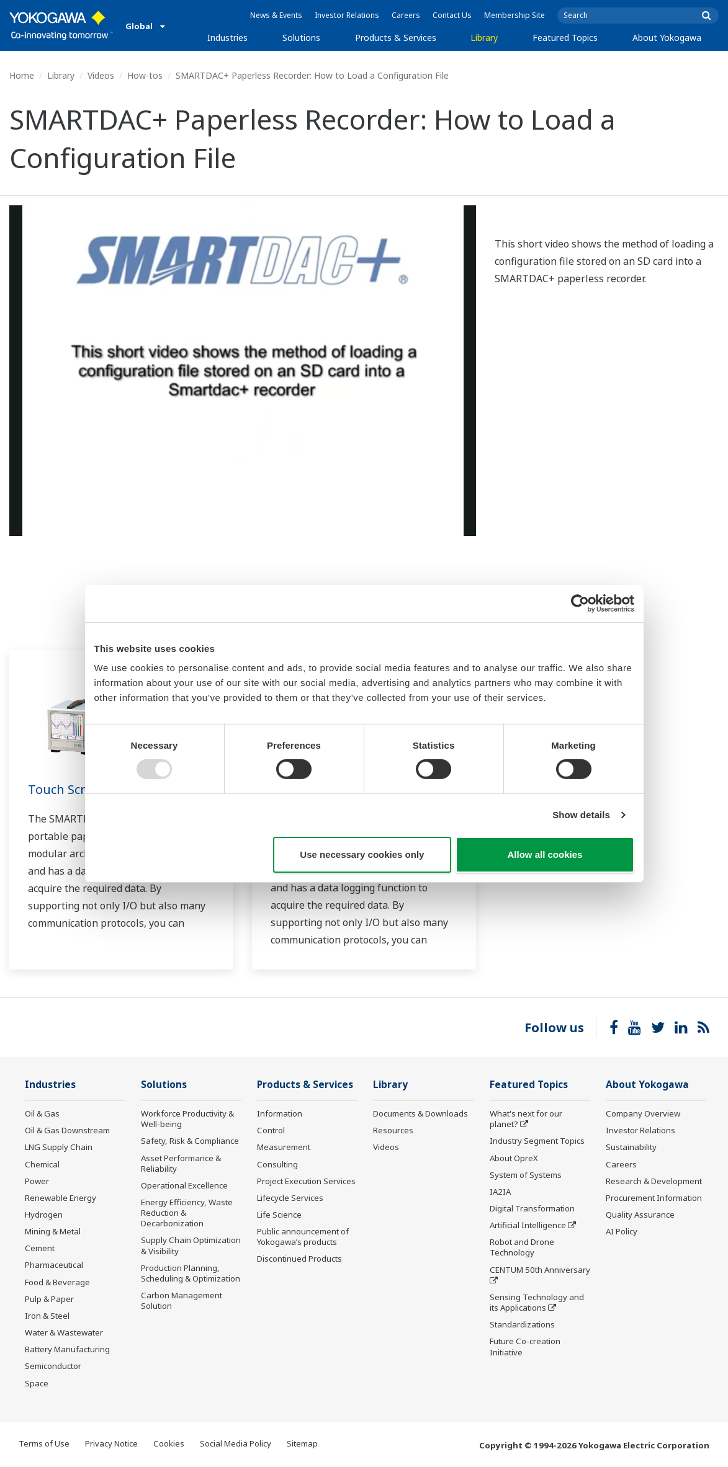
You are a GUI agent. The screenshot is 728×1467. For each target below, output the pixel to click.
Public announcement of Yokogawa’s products (303, 1236)
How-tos (145, 75)
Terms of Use (44, 1443)
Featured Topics (565, 37)
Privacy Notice (111, 1443)
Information (279, 1113)
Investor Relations (347, 15)
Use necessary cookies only (362, 854)
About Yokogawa (666, 37)
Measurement (283, 1147)
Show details (581, 814)
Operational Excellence (184, 1185)
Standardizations (522, 1324)
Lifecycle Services (290, 1197)
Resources (393, 1130)
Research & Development (654, 1181)
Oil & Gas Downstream (67, 1130)
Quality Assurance (640, 1214)
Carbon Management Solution (181, 1300)
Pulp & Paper (49, 1298)
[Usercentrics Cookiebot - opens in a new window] (580, 603)
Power (37, 1181)
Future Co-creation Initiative (525, 1346)
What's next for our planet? (526, 1119)
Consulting (277, 1164)
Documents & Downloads (420, 1113)
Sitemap (302, 1443)
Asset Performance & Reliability (181, 1163)
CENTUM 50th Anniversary (540, 1269)
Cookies (168, 1443)
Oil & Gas (42, 1113)
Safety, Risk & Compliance (190, 1140)
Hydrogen (44, 1214)
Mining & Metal (53, 1231)
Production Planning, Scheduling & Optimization (190, 1273)
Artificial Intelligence (528, 1225)
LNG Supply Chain (58, 1147)
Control (271, 1130)
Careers (406, 15)
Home (21, 75)
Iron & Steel (47, 1315)
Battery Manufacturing (67, 1349)
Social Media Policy (235, 1443)
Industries (227, 37)
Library (484, 37)
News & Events (276, 15)
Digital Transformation (532, 1208)
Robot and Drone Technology (522, 1247)
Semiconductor (53, 1365)
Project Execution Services (306, 1181)
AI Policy (621, 1231)
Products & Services (395, 37)
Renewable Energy (60, 1197)
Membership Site (514, 15)
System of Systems (526, 1174)
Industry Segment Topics (537, 1140)
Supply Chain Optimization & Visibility (191, 1245)
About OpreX (514, 1158)
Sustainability (631, 1147)
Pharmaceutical (54, 1264)
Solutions (301, 37)
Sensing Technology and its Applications (537, 1302)
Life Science (279, 1214)
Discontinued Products (299, 1258)
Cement (40, 1248)
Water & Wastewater (64, 1332)
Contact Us (452, 15)
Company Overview (643, 1113)
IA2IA (500, 1191)
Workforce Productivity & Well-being (187, 1119)
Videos (101, 75)
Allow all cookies (545, 854)
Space (36, 1383)
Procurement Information (654, 1197)
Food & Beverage (57, 1282)
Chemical (42, 1164)
